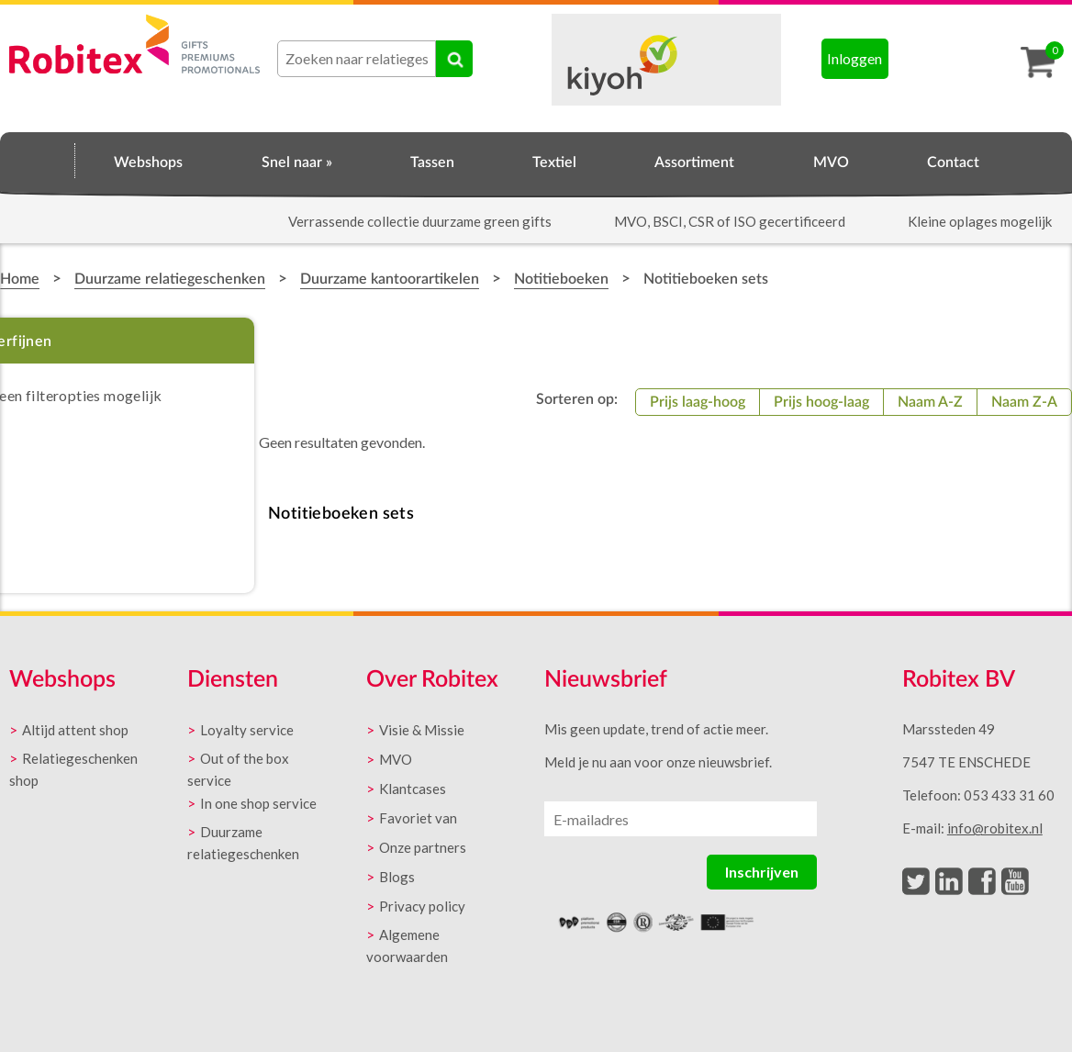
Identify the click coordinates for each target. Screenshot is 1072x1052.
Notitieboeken (561, 279)
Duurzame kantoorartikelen (389, 279)
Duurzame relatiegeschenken (169, 279)
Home (37, 159)
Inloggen (854, 58)
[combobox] (356, 58)
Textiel (554, 162)
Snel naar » (297, 162)
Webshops (148, 162)
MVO (831, 162)
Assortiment (694, 162)
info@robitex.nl (995, 828)
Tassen (432, 162)
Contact (953, 162)
